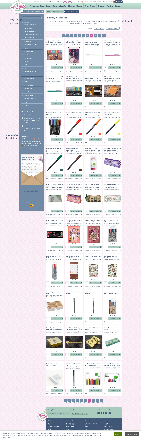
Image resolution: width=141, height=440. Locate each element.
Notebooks (26, 81)
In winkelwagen (56, 67)
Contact (50, 429)
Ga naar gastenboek (27, 148)
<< (63, 35)
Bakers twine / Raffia (30, 44)
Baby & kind (90, 6)
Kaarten (26, 61)
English (50, 428)
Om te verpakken (28, 85)
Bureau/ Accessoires (30, 24)
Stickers (26, 105)
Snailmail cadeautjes (30, 98)
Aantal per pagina (113, 28)
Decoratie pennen (29, 51)
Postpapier (27, 91)
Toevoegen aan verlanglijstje (55, 71)
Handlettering (28, 58)
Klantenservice (52, 420)
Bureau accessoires (30, 31)
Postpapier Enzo (37, 6)
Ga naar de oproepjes (32, 172)
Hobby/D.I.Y (27, 54)
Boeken (26, 48)
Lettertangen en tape (30, 71)
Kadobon (26, 65)
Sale (102, 6)
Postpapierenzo (89, 420)
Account (50, 423)
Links (86, 429)
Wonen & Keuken (75, 6)
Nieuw (117, 6)
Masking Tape (27, 75)
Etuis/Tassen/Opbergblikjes (33, 34)
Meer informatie (132, 434)
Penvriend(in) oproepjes (91, 423)
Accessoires (28, 28)
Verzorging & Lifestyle (55, 6)
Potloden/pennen (29, 37)
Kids (25, 68)
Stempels (26, 102)
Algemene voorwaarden (53, 426)
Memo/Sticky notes (29, 78)
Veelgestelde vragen (53, 424)
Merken (109, 6)
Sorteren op (99, 28)
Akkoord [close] (117, 434)
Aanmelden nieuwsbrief (78, 413)
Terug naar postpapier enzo (35, 11)
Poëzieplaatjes (28, 88)
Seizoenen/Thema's (29, 95)
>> (103, 35)
